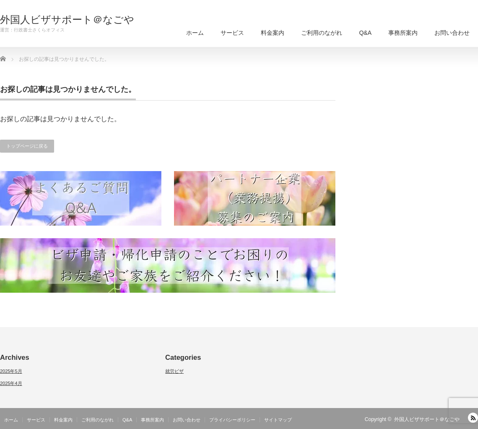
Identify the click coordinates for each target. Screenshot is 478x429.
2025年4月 (11, 383)
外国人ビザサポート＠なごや (67, 20)
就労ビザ (174, 371)
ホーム (195, 32)
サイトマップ (278, 419)
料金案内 (272, 32)
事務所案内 (403, 32)
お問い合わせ (452, 32)
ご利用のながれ (321, 32)
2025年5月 (11, 371)
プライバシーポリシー (232, 419)
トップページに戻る (27, 145)
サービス (232, 32)
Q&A (365, 32)
